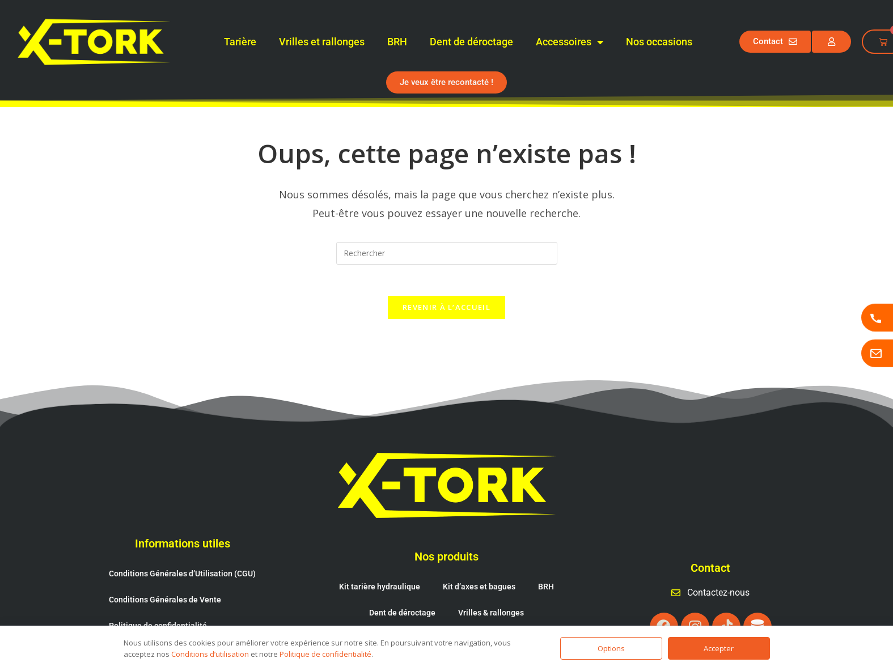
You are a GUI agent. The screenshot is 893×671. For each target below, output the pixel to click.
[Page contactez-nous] (877, 353)
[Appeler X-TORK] (877, 318)
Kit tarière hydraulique (379, 554)
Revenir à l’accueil (446, 310)
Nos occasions (659, 42)
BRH (397, 42)
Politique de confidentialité (158, 593)
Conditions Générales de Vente (165, 567)
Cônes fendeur (408, 606)
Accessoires (569, 42)
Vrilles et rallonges (322, 42)
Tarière (240, 42)
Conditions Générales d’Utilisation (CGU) (182, 541)
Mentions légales (140, 619)
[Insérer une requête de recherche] (446, 253)
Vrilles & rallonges (491, 580)
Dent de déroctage (471, 42)
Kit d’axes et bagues (479, 554)
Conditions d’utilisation (210, 654)
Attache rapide (484, 606)
